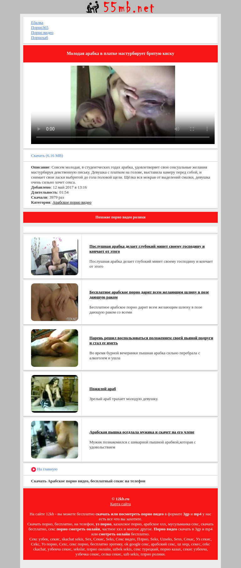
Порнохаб (39, 37)
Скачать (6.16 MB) (47, 155)
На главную (44, 469)
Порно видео (42, 32)
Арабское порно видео (71, 202)
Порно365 (39, 27)
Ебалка (37, 22)
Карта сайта (120, 503)
